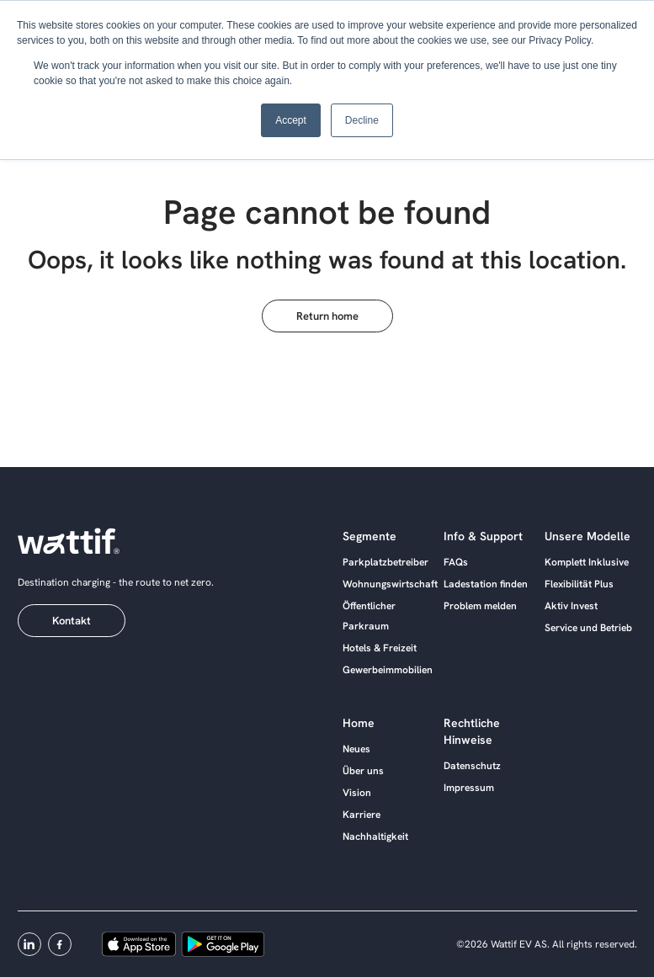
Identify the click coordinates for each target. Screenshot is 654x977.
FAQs (456, 562)
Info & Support (483, 536)
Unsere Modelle (587, 536)
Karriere (361, 814)
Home (359, 722)
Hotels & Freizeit (380, 648)
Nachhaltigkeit (375, 836)
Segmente (369, 536)
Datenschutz (472, 766)
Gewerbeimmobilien (388, 670)
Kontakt (71, 620)
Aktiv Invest (571, 606)
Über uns (363, 771)
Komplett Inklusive (587, 562)
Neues (356, 749)
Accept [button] (290, 120)
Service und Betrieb (588, 628)
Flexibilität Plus (579, 584)
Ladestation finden (486, 584)
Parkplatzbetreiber (385, 562)
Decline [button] (362, 120)
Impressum (469, 787)
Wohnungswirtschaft (390, 584)
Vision (357, 792)
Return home (327, 316)
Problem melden (480, 606)
